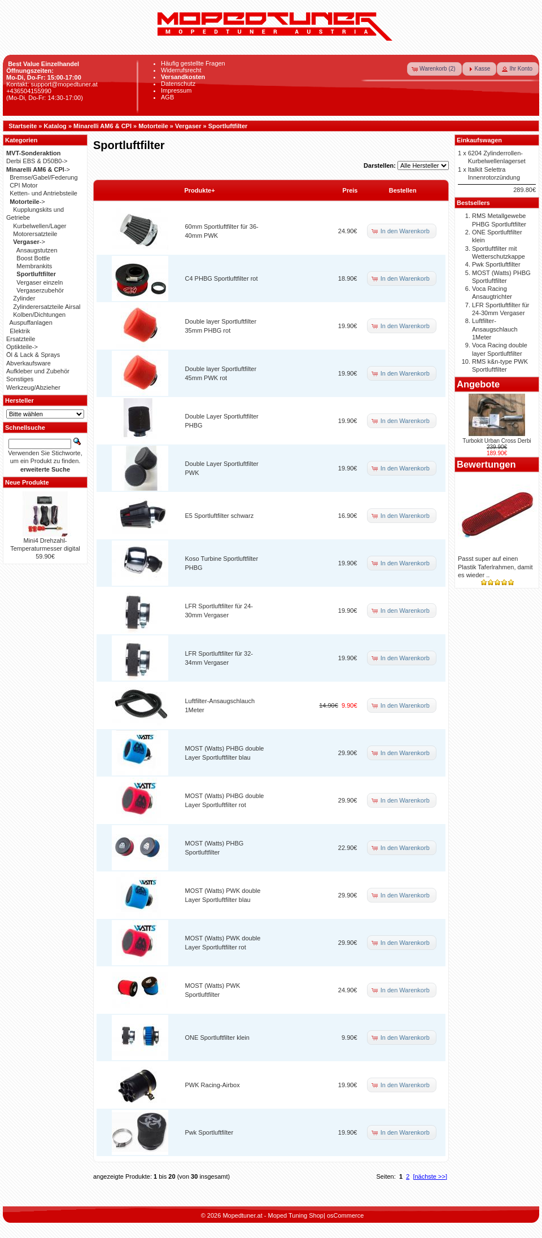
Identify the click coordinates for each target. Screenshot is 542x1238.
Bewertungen (486, 464)
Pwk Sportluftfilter (209, 1132)
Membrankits (34, 266)
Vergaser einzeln (39, 282)
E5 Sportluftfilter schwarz (219, 515)
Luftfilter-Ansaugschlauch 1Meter (495, 329)
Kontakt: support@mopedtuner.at (52, 84)
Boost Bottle (33, 258)
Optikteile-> (22, 346)
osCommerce (345, 1215)
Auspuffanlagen (31, 322)
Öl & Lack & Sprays (33, 354)
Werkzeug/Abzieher (33, 387)
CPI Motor (24, 185)
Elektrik (20, 331)
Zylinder (24, 298)
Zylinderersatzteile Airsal (46, 306)
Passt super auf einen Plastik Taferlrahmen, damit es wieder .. (495, 566)
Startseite (22, 126)
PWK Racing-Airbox (212, 1085)
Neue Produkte (27, 482)
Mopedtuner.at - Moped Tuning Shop (273, 1215)
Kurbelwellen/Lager (39, 226)
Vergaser (188, 126)
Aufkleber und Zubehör (37, 371)
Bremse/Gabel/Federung (43, 177)
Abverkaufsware (28, 363)
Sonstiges (19, 379)
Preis (350, 190)
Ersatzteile (20, 338)
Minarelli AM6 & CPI (102, 126)
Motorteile (153, 126)
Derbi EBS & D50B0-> (37, 161)
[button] (434, 69)
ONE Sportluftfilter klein (217, 1037)
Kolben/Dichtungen (39, 314)
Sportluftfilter (228, 126)
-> (38, 169)
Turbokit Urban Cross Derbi (496, 441)
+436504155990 (28, 91)
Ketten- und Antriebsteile (43, 193)
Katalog (55, 126)
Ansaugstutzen (37, 250)
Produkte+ (200, 190)
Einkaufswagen (479, 140)
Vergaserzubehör (40, 290)
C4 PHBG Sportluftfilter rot (221, 278)
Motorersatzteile (35, 233)
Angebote (478, 384)
